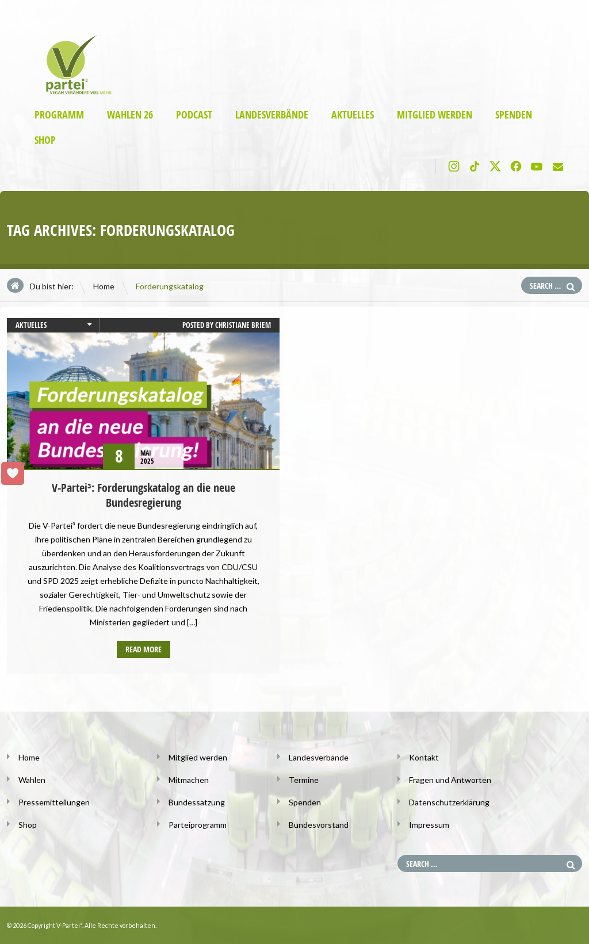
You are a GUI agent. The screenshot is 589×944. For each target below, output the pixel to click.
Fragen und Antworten (450, 780)
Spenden (513, 115)
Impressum (429, 825)
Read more (143, 649)
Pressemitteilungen (54, 802)
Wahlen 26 (130, 115)
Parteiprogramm (198, 825)
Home (103, 286)
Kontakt (424, 757)
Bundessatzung (197, 802)
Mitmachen (189, 780)
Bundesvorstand (319, 825)
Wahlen (31, 780)
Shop (45, 140)
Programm (59, 115)
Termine (304, 780)
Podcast (194, 115)
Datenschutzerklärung (449, 802)
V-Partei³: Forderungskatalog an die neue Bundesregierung (143, 495)
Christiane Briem (243, 325)
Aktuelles (352, 115)
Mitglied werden (434, 115)
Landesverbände (271, 115)
